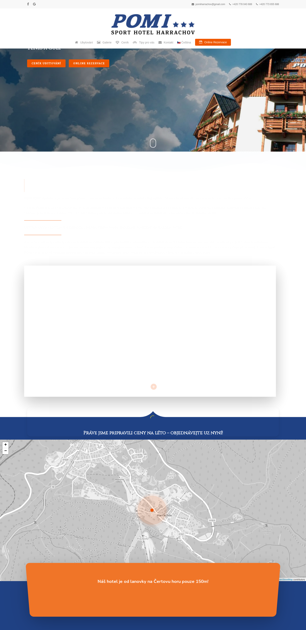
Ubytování (34, 558)
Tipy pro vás (35, 571)
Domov (32, 551)
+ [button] (5, 325)
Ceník (31, 578)
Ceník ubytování (46, 141)
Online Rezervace (89, 141)
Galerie (32, 565)
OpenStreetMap (285, 459)
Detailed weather (169, 578)
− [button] (5, 331)
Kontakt (32, 592)
